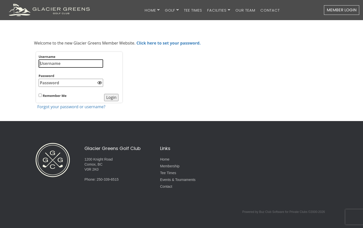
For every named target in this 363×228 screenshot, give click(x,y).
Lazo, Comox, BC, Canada (282, 160)
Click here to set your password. (168, 43)
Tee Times (193, 10)
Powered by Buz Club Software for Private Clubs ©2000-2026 (283, 212)
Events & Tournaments (178, 180)
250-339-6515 (107, 179)
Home (150, 10)
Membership (169, 166)
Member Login (341, 10)
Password (71, 80)
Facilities (217, 10)
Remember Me (53, 95)
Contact (270, 10)
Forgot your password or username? (71, 106)
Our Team (245, 10)
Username (71, 61)
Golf (170, 10)
